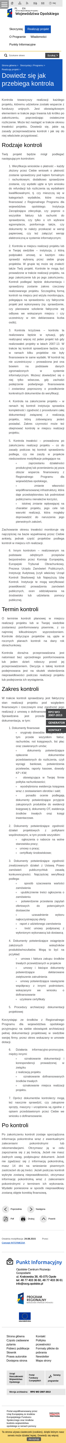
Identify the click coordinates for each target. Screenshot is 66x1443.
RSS (28, 3)
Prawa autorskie (17, 1356)
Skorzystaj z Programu (31, 65)
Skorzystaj (16, 29)
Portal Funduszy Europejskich (35, 1378)
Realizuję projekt (38, 29)
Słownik (11, 1352)
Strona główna (12, 3)
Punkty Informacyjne (22, 44)
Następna (40, 1209)
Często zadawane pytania (18, 1342)
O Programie (17, 36)
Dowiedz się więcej (47, 1435)
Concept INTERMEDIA (13, 1242)
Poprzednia (16, 1209)
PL (16, 8)
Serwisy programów (54, 1378)
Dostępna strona (17, 1360)
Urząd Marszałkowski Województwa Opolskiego (16, 1377)
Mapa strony (20, 3)
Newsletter (43, 3)
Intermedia (55, 1415)
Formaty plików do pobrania (47, 1350)
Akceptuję (34, 1439)
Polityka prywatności (43, 1342)
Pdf (12, 1218)
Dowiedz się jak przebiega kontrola (28, 79)
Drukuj (31, 1218)
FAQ (54, 3)
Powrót (51, 1218)
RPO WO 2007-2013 (40, 1392)
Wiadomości (38, 36)
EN (23, 8)
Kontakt (35, 3)
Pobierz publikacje (18, 1348)
